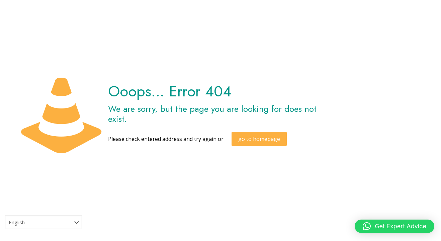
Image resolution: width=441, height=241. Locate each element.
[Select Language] (43, 222)
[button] (394, 226)
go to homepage (259, 139)
